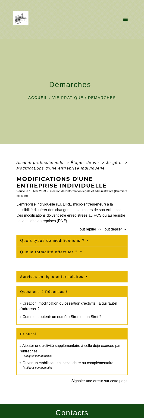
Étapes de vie (85, 163)
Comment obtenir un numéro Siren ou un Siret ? (61, 317)
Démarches (102, 98)
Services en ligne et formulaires (52, 277)
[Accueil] (22, 19)
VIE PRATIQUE (68, 98)
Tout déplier (115, 229)
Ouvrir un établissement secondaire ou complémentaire (67, 363)
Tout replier (90, 229)
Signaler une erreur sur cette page (99, 381)
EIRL (67, 204)
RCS (98, 215)
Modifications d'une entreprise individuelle (60, 168)
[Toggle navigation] (125, 19)
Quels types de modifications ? (53, 240)
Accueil (38, 98)
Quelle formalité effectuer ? (49, 252)
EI (59, 204)
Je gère (114, 163)
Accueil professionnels (40, 163)
